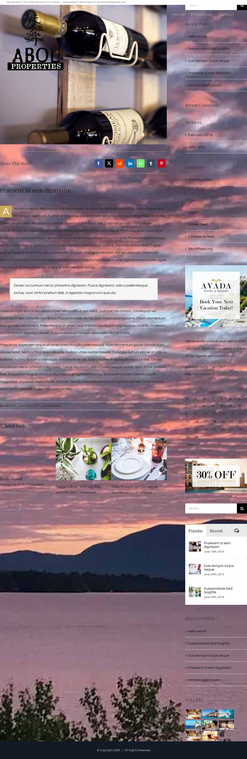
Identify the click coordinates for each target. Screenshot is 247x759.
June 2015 (196, 147)
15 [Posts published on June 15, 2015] (187, 421)
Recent (216, 530)
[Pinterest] (161, 163)
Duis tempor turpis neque (134, 486)
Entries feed (198, 224)
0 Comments (36, 484)
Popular (195, 530)
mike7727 (10, 405)
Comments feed (201, 236)
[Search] (242, 508)
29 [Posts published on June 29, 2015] (187, 437)
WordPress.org (200, 249)
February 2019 (200, 135)
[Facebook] (98, 163)
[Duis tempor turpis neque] (195, 567)
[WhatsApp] (141, 163)
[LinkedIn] (130, 163)
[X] (109, 163)
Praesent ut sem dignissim (217, 545)
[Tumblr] (151, 163)
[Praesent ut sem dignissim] (195, 545)
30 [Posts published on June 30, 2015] (196, 437)
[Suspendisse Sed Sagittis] (195, 590)
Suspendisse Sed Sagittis (78, 486)
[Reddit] (119, 163)
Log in (193, 212)
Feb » (192, 444)
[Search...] (211, 508)
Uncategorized (51, 405)
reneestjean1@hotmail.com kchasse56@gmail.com (94, 2)
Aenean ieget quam (204, 85)
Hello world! (11, 478)
